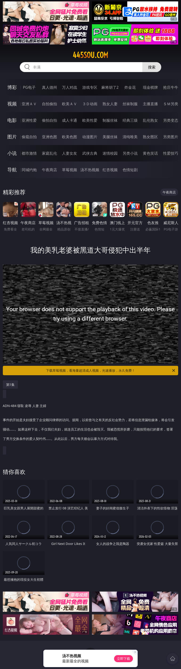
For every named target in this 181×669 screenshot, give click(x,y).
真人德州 (49, 87)
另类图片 (170, 136)
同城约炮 (29, 169)
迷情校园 (110, 153)
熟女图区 (150, 136)
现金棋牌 (150, 87)
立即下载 (123, 658)
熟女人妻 (110, 103)
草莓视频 (69, 169)
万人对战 (69, 87)
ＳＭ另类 (170, 103)
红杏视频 (110, 169)
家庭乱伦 (49, 153)
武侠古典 (89, 153)
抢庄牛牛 (170, 87)
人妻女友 (69, 153)
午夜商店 (49, 169)
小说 (12, 153)
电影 (12, 120)
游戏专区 (89, 87)
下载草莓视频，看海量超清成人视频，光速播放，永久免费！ (111, 370)
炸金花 (130, 87)
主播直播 (150, 103)
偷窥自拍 (29, 136)
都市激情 (29, 153)
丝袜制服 (130, 103)
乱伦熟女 (150, 120)
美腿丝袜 (110, 136)
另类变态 (170, 120)
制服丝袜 (110, 120)
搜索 (152, 67)
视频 (12, 104)
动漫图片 (89, 136)
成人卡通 (69, 120)
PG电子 (29, 87)
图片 (12, 136)
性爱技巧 (170, 153)
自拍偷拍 (49, 103)
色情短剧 (130, 169)
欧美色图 (69, 136)
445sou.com (90, 55)
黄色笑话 (150, 153)
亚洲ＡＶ (29, 103)
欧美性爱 (89, 120)
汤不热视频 (89, 169)
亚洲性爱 (29, 120)
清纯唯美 (130, 136)
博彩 (12, 87)
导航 (12, 169)
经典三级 (130, 120)
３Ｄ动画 (89, 103)
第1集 (10, 384)
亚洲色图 (49, 136)
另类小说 (130, 153)
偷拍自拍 (49, 120)
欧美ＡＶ (69, 103)
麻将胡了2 (110, 87)
